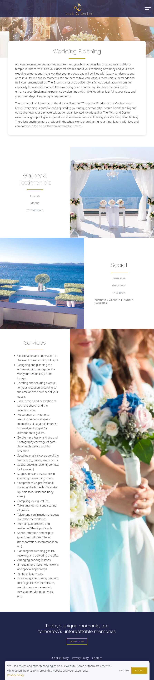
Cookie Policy (60, 658)
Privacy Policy (15, 675)
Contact (97, 658)
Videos (35, 203)
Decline (124, 670)
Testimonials (34, 210)
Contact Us (77, 641)
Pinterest (119, 278)
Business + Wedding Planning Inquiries (114, 302)
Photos (35, 195)
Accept (139, 670)
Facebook (119, 292)
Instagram (119, 285)
